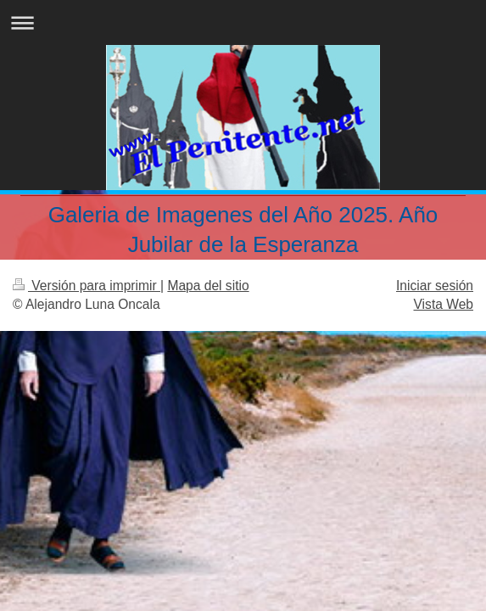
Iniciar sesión (434, 285)
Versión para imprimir (86, 285)
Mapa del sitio (208, 285)
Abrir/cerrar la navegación (243, 22)
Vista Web (444, 304)
